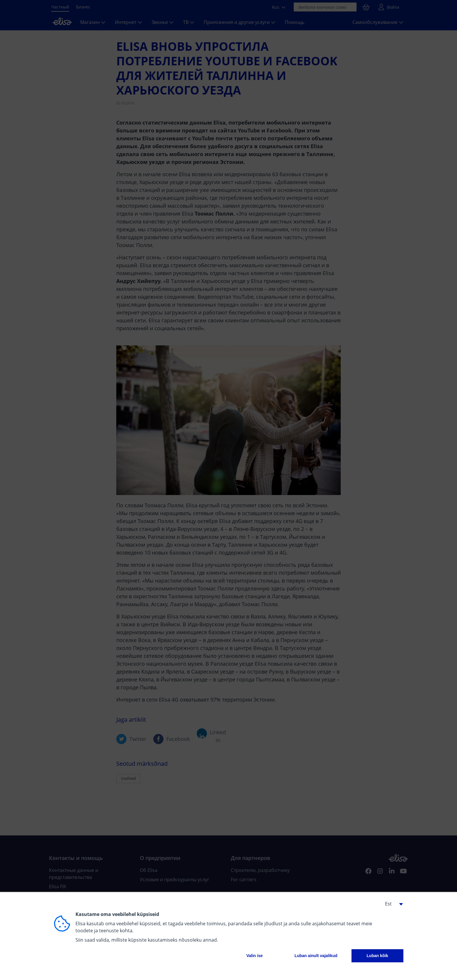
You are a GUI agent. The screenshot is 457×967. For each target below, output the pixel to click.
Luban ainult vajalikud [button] (315, 955)
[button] (391, 904)
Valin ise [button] (254, 955)
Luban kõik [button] (377, 955)
